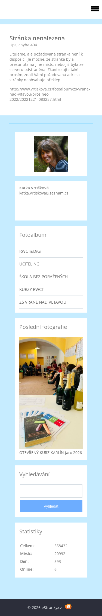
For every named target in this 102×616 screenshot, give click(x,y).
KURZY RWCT (31, 289)
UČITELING (29, 264)
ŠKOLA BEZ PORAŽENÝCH (43, 276)
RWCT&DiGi (30, 251)
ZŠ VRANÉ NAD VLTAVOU (42, 302)
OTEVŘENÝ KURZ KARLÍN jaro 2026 (50, 452)
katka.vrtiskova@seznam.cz (44, 193)
